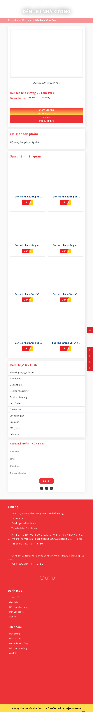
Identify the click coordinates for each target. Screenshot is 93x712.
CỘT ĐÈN (14, 429)
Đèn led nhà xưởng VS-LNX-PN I (65, 195)
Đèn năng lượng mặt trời (22, 367)
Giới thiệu (14, 597)
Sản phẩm (27, 20)
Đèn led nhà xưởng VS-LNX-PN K (27, 195)
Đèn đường (15, 373)
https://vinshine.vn (29, 523)
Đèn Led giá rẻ (16, 606)
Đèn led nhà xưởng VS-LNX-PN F (27, 290)
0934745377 (22, 513)
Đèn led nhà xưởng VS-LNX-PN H (27, 243)
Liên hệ (12, 611)
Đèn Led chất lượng (19, 602)
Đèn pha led (16, 379)
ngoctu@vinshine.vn (27, 518)
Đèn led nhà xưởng (45, 20)
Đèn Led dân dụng (18, 643)
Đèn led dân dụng (18, 392)
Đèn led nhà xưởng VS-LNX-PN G (65, 243)
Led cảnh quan (17, 410)
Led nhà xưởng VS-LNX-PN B (65, 338)
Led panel (14, 417)
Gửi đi (46, 476)
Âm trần (13, 648)
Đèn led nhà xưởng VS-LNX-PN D (27, 338)
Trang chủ (13, 20)
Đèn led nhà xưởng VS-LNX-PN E (65, 290)
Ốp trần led (15, 404)
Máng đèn (15, 423)
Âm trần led (15, 398)
